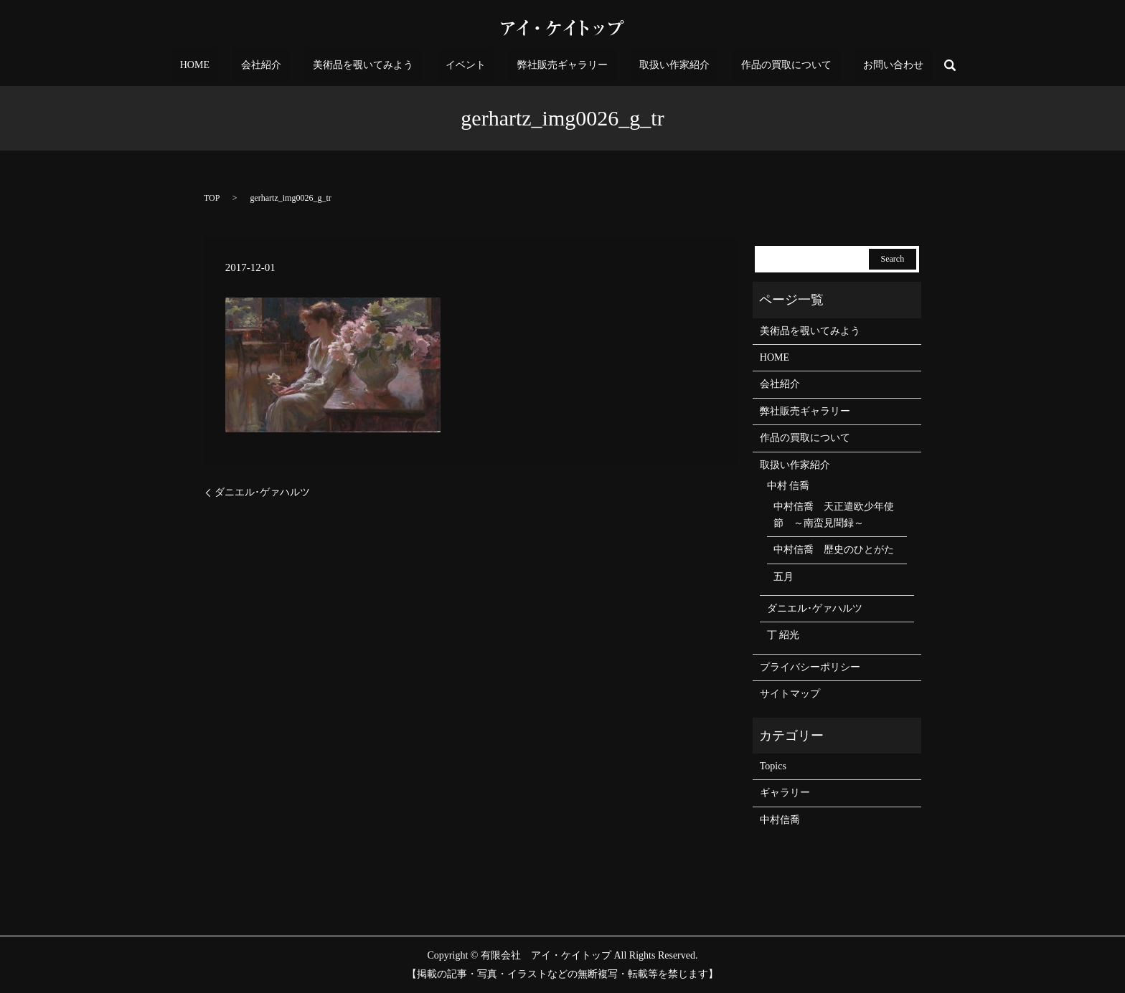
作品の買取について (747, 65)
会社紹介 (301, 65)
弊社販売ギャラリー (554, 65)
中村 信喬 (788, 485)
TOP (212, 198)
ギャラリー (785, 792)
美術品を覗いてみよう (386, 65)
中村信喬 (780, 819)
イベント (473, 65)
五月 (783, 576)
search (887, 65)
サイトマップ (790, 693)
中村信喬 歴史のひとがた (833, 549)
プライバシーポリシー (810, 667)
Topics (773, 766)
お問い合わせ (839, 65)
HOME (249, 65)
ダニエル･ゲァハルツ (262, 492)
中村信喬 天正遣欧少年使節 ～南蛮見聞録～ (833, 514)
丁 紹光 (783, 634)
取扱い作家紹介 (651, 65)
